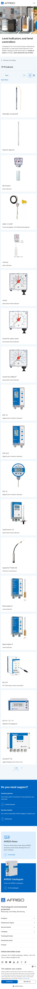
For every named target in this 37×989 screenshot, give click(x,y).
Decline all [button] (27, 981)
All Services (8, 819)
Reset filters (4, 80)
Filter (6, 75)
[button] (18, 986)
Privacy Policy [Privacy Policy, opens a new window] (25, 978)
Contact (3, 945)
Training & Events (7, 936)
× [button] (35, 966)
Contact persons (10, 804)
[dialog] (18, 976)
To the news (11, 854)
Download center (7, 940)
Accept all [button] (9, 981)
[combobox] (24, 75)
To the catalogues (13, 888)
